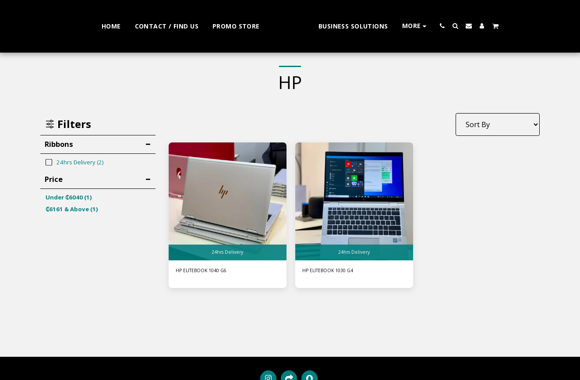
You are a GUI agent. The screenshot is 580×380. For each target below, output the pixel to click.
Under (69, 197)
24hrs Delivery (227, 251)
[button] (467, 26)
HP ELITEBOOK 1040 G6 (207, 271)
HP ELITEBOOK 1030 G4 (333, 271)
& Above (72, 209)
